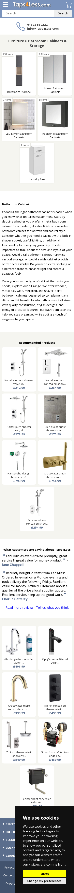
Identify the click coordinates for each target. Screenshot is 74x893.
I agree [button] (44, 873)
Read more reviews (20, 607)
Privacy (9, 867)
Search (63, 13)
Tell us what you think (52, 607)
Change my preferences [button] (44, 881)
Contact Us (10, 875)
